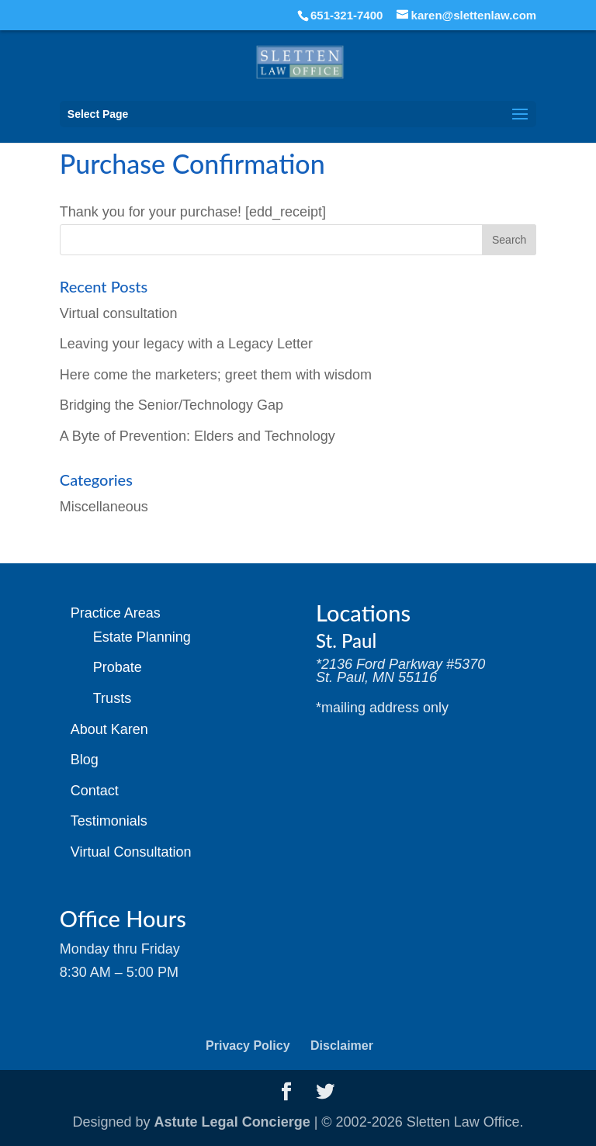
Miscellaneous (104, 506)
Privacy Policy (248, 1045)
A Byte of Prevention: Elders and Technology (197, 436)
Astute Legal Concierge (232, 1122)
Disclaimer (341, 1045)
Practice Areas (116, 613)
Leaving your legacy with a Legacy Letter (186, 343)
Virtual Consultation (131, 852)
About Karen (109, 729)
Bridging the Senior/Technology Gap (171, 405)
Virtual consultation (119, 313)
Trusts (112, 698)
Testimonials (109, 821)
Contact (95, 790)
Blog (85, 759)
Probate (117, 667)
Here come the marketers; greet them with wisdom (216, 375)
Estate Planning (142, 637)
